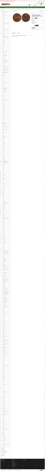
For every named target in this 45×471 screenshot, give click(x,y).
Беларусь (4, 45)
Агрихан (3, 16)
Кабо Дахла (4, 157)
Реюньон (4, 329)
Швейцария (4, 422)
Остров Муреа (4, 285)
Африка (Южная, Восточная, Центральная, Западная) (6, 37)
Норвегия (4, 263)
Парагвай (4, 315)
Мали (3, 220)
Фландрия (4, 409)
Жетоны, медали (27, 7)
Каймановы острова (5, 161)
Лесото (3, 194)
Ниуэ (3, 256)
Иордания (4, 144)
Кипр (3, 172)
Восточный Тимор (5, 91)
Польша (3, 322)
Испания (4, 151)
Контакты (13, 1)
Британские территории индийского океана (5, 72)
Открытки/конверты (21, 7)
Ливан (3, 197)
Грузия (3, 117)
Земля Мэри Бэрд (4, 136)
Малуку (3, 221)
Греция (3, 116)
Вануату (3, 79)
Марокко (4, 227)
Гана (3, 102)
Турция (3, 398)
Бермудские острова (5, 51)
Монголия (4, 235)
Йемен (3, 154)
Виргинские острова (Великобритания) (5, 88)
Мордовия (4, 238)
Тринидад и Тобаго (5, 391)
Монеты (6, 7)
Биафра (3, 52)
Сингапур (4, 358)
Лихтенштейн (4, 201)
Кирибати (4, 175)
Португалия (4, 323)
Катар (3, 169)
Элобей (3, 430)
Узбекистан (4, 401)
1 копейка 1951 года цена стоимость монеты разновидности (8, 0)
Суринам (4, 372)
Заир (3, 133)
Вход (39, 1)
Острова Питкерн (4, 297)
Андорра (4, 25)
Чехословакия (4, 419)
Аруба (3, 32)
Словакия (4, 362)
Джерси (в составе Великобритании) (5, 123)
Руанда (3, 333)
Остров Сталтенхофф (5, 294)
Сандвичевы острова (5, 344)
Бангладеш (4, 41)
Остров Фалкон (4, 304)
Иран (3, 147)
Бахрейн (3, 44)
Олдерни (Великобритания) (6, 269)
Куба (3, 186)
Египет (3, 132)
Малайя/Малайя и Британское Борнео (6, 218)
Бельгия (3, 48)
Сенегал (3, 354)
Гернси (3, 109)
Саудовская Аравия (5, 347)
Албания (4, 19)
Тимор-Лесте (4, 384)
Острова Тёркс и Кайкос (5, 301)
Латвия (3, 193)
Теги (38, 7)
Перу (3, 319)
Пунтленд (4, 326)
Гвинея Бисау (4, 106)
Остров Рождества (5, 289)
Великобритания (4, 82)
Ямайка (3, 441)
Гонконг (3, 113)
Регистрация (42, 1)
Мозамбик (4, 231)
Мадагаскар (4, 208)
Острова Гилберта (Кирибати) (6, 279)
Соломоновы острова (5, 365)
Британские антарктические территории (6, 66)
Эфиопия (4, 434)
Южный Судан (4, 440)
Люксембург (4, 204)
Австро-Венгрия (4, 15)
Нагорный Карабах (5, 242)
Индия (3, 140)
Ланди (3, 190)
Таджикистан (4, 376)
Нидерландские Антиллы (5, 252)
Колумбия (4, 179)
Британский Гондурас (5, 68)
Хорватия (4, 415)
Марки (31, 7)
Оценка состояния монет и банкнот (5, 1)
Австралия (4, 12)
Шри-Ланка (4, 426)
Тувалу (3, 394)
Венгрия (3, 83)
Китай (3, 176)
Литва (3, 200)
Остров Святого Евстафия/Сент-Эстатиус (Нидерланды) (6, 292)
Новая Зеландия (4, 259)
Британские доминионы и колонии (5, 70)
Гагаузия (4, 95)
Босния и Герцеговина (5, 62)
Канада (3, 165)
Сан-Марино (4, 341)
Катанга (3, 168)
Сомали (3, 366)
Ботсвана (4, 63)
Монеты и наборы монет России (6, 444)
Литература (35, 7)
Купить (37, 25)
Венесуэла (4, 86)
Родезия (3, 330)
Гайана (3, 98)
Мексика (3, 228)
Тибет (3, 383)
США (3, 373)
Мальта (3, 224)
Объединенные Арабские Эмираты (5, 266)
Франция (4, 412)
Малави (3, 215)
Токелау (3, 387)
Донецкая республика (5, 129)
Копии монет (3, 447)
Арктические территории (5, 29)
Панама (3, 312)
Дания (3, 120)
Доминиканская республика (6, 126)
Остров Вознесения (5, 276)
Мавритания (4, 207)
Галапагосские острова (5, 99)
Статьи (10, 1)
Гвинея (3, 105)
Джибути (4, 125)
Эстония (3, 433)
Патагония (4, 316)
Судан (3, 369)
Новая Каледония (5, 260)
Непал (3, 246)
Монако (3, 234)
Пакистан (4, 308)
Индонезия (4, 143)
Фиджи (3, 405)
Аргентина (4, 28)
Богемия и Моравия (5, 55)
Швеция (3, 423)
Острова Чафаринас (5, 305)
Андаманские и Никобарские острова (6, 23)
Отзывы (18, 32)
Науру (3, 245)
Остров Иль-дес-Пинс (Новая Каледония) (6, 281)
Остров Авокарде (4, 272)
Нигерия (3, 249)
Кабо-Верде (4, 158)
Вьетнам (4, 92)
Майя (3, 211)
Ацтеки (3, 38)
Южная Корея (4, 437)
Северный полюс (4, 351)
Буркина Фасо (4, 75)
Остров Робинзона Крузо (5, 288)
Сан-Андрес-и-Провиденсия (6, 340)
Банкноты (10, 7)
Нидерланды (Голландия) (5, 253)
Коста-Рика (4, 183)
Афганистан (4, 35)
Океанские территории (5, 268)
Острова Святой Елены (5, 298)
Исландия (4, 150)
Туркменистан (4, 397)
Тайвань (3, 380)
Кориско (3, 182)
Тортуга (3, 390)
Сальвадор (4, 337)
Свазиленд (4, 348)
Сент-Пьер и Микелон (5, 355)
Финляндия (4, 408)
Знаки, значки (15, 7)
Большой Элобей (4, 59)
